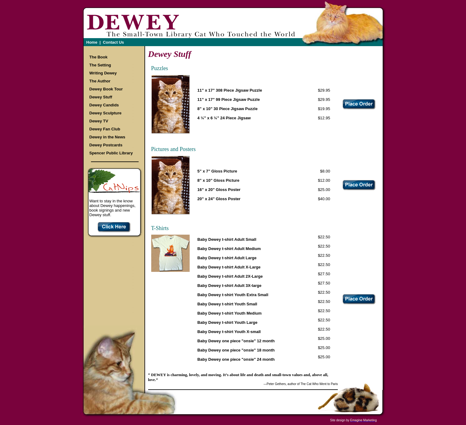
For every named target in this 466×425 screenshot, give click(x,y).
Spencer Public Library (111, 153)
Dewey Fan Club (104, 129)
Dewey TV (98, 121)
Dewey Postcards (106, 145)
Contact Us (113, 42)
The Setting (100, 65)
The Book (98, 57)
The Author (100, 81)
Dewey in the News (107, 137)
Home (91, 42)
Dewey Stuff (100, 97)
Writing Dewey (103, 73)
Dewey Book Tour (106, 89)
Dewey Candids (104, 105)
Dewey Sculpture (105, 113)
